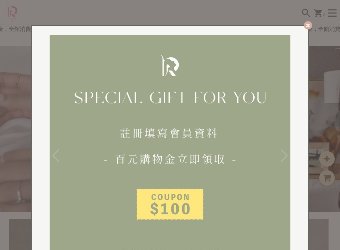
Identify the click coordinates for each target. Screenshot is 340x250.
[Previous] (56, 155)
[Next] (284, 155)
